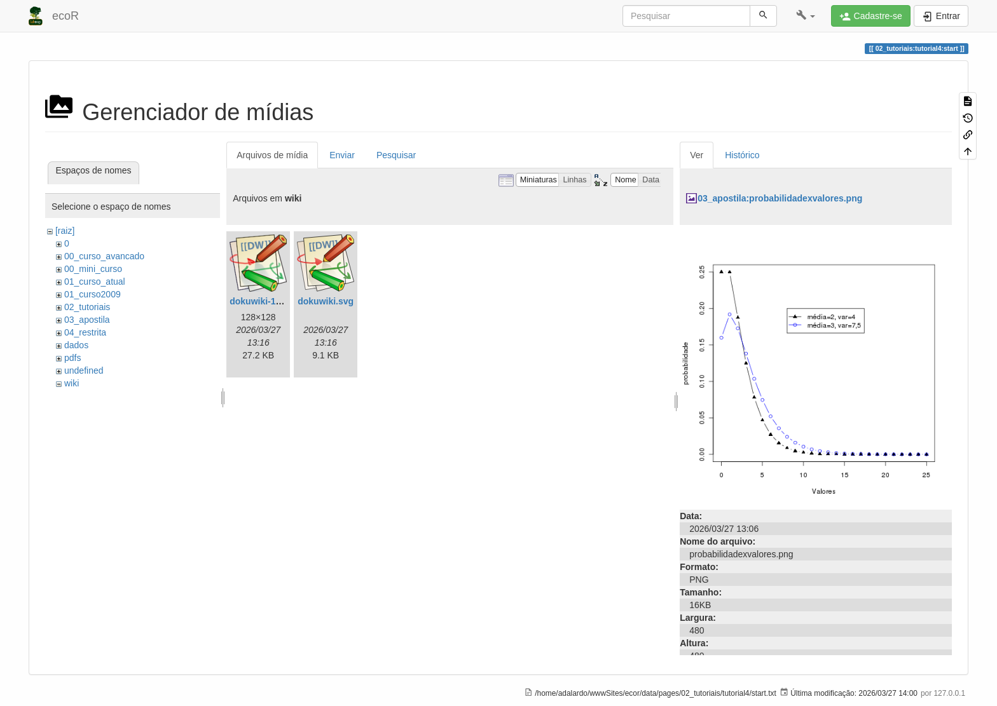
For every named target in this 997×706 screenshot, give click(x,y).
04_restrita (85, 332)
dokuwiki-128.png (267, 301)
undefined (84, 370)
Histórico (742, 155)
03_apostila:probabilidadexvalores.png (780, 198)
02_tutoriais (87, 307)
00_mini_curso (93, 269)
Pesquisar (396, 155)
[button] (806, 16)
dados (76, 345)
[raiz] (64, 231)
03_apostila (87, 320)
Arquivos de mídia (272, 155)
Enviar (342, 155)
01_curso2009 (92, 294)
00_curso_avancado (104, 256)
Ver (696, 155)
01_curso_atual (94, 281)
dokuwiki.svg (326, 301)
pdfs (72, 358)
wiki (71, 383)
